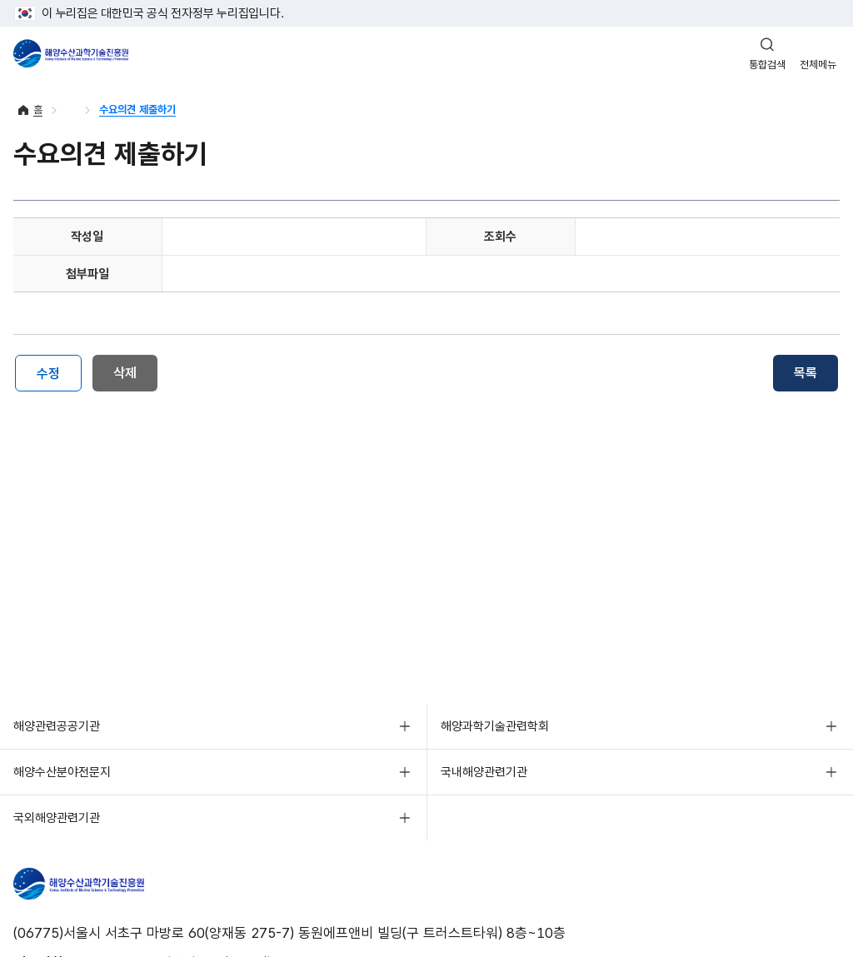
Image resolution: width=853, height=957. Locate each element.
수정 (48, 373)
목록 (805, 373)
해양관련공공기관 (56, 726)
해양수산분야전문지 (62, 772)
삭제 (125, 373)
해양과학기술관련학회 (495, 726)
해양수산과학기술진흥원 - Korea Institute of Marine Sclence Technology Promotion (70, 53)
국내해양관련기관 (484, 772)
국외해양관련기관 (56, 817)
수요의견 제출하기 (137, 109)
